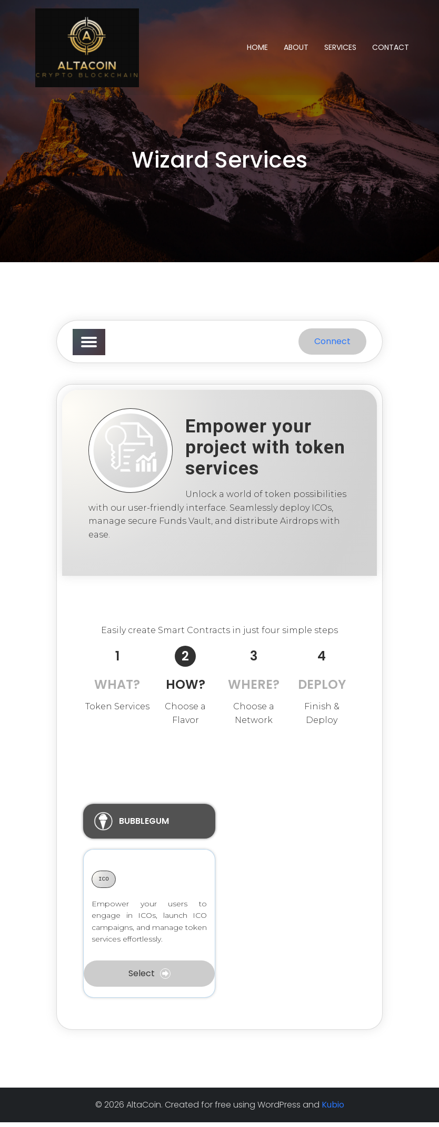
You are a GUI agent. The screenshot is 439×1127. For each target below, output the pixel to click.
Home (257, 49)
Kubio (333, 1109)
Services (340, 49)
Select (149, 978)
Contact (390, 49)
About (296, 49)
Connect (332, 346)
